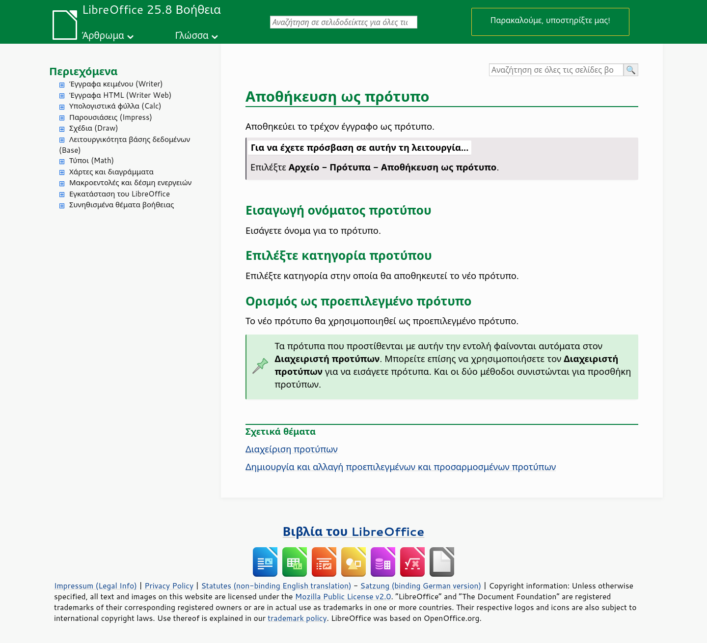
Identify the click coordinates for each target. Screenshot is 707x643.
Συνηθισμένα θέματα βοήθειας (121, 204)
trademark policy (297, 618)
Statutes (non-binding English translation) (276, 585)
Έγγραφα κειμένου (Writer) (116, 84)
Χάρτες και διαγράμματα (111, 172)
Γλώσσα (191, 35)
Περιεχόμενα (83, 71)
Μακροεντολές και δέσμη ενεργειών (130, 182)
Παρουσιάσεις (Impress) (110, 117)
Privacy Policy (168, 585)
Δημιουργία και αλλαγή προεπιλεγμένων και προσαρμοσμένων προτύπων (400, 466)
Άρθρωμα (103, 35)
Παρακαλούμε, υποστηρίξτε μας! (550, 20)
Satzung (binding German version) (421, 585)
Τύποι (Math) (91, 160)
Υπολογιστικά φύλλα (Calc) (115, 106)
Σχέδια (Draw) (93, 128)
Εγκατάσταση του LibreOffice (119, 194)
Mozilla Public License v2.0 (343, 596)
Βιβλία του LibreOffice (354, 531)
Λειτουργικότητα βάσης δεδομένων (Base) (124, 145)
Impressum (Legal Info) (95, 585)
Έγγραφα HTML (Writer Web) (120, 95)
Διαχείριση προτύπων (291, 449)
